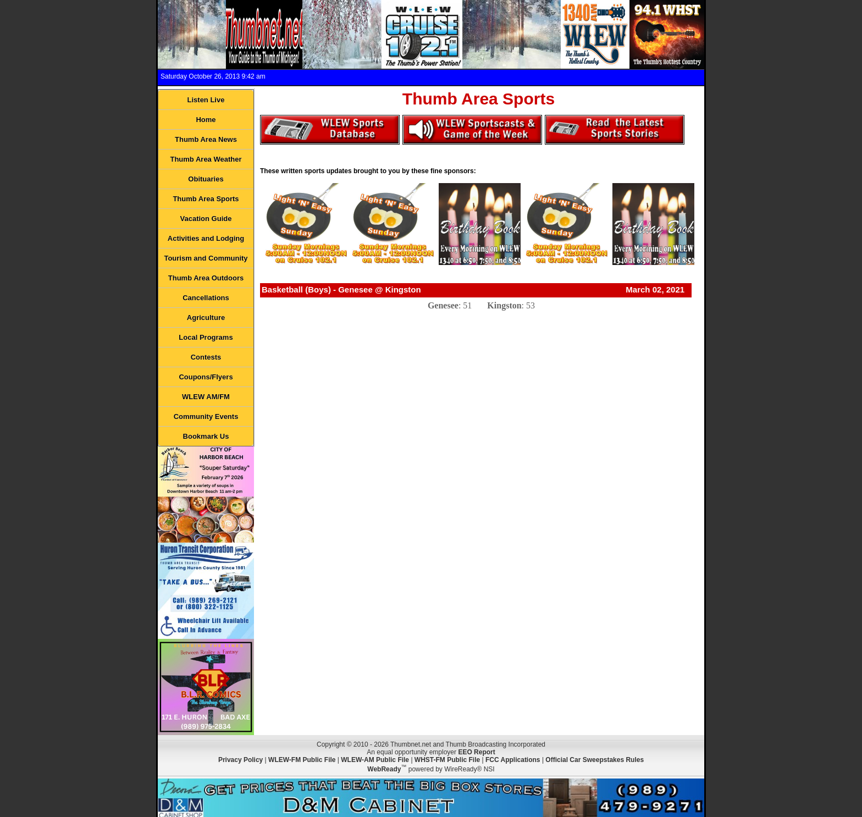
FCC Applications (512, 760)
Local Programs (206, 337)
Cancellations (206, 298)
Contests (206, 357)
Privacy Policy (240, 760)
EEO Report (476, 752)
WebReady (384, 769)
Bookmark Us (206, 436)
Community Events (206, 416)
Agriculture (206, 317)
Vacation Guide (206, 218)
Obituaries (205, 179)
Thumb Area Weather (205, 159)
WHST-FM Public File (447, 760)
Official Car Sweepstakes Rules (594, 760)
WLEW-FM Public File (301, 760)
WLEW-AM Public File (375, 760)
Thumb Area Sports (206, 199)
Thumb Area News (206, 139)
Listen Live (206, 100)
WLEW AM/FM (206, 397)
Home (206, 119)
